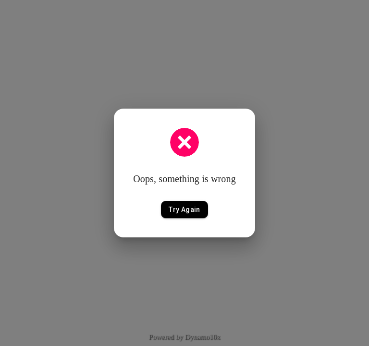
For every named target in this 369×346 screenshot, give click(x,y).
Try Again (184, 210)
